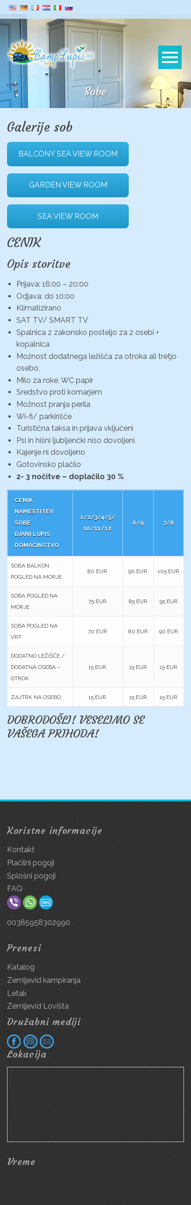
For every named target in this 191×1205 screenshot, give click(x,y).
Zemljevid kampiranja (44, 980)
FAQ (14, 888)
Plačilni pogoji (30, 862)
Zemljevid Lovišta (38, 1006)
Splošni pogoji (31, 875)
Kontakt (21, 849)
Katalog (21, 967)
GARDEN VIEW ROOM (68, 184)
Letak (17, 993)
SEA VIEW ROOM (67, 216)
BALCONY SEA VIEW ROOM (68, 153)
